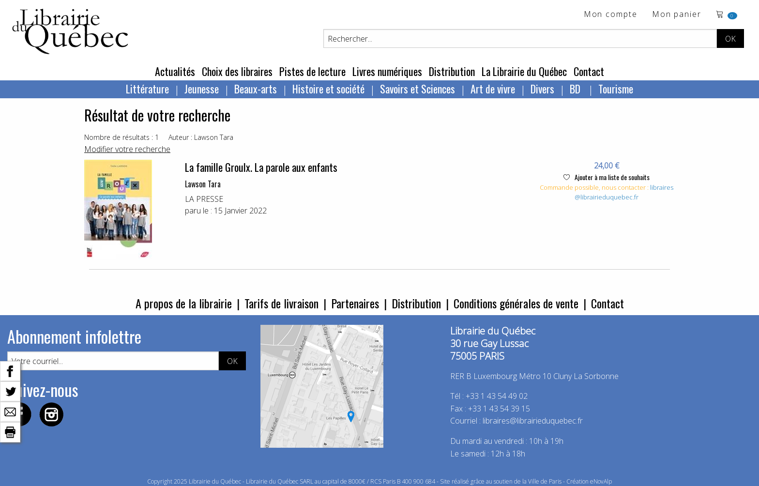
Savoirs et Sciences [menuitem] (417, 88)
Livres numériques (387, 71)
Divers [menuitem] (542, 88)
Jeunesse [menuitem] (201, 88)
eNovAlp (601, 481)
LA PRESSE (204, 199)
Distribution (452, 71)
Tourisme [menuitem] (615, 88)
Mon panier (676, 14)
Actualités (175, 71)
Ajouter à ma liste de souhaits (606, 177)
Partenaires (355, 303)
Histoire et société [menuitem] (328, 88)
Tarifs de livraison (281, 303)
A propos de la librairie (184, 303)
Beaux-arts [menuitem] (255, 88)
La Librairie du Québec (524, 71)
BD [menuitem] (576, 88)
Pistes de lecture (312, 71)
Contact (589, 71)
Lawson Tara (203, 184)
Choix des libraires (237, 71)
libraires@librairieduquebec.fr (624, 192)
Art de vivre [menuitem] (493, 88)
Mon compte (611, 14)
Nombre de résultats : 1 (121, 137)
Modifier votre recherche (127, 149)
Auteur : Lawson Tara (200, 137)
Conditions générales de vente (516, 303)
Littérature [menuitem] (147, 88)
